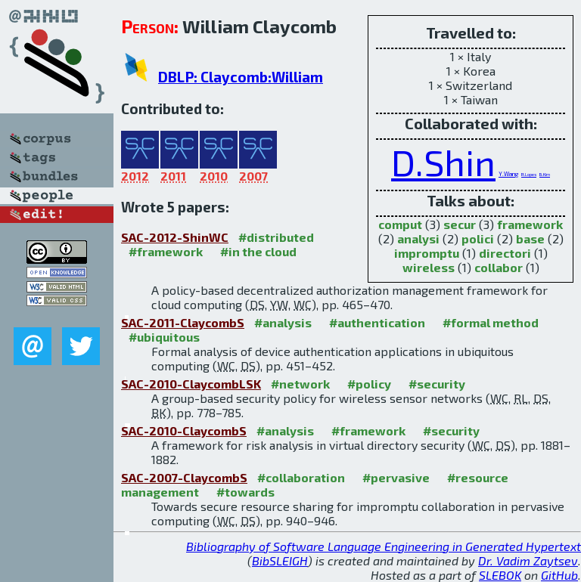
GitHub (559, 575)
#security (437, 383)
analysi (418, 238)
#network (300, 383)
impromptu (426, 253)
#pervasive (396, 477)
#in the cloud (258, 251)
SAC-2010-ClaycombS (184, 430)
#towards (245, 491)
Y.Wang (508, 174)
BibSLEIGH (280, 560)
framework (530, 224)
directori (505, 253)
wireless (428, 267)
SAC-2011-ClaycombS (182, 322)
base (530, 238)
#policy (369, 383)
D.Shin (443, 162)
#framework (166, 251)
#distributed (276, 237)
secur (459, 224)
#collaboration (301, 477)
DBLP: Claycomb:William (240, 76)
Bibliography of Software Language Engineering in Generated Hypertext (383, 546)
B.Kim (544, 174)
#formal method (491, 322)
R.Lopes (528, 174)
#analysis (283, 322)
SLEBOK (500, 575)
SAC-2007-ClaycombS (184, 477)
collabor (498, 267)
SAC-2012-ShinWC (174, 237)
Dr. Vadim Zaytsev (528, 560)
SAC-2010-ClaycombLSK (191, 383)
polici (477, 238)
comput (400, 224)
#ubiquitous (164, 337)
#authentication (377, 322)
